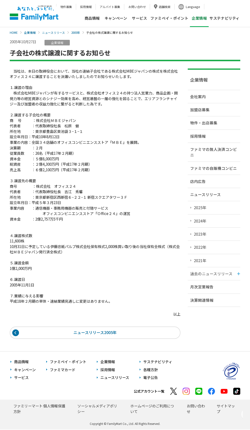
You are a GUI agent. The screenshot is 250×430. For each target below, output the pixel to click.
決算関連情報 (202, 300)
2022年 (200, 247)
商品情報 (92, 18)
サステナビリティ (224, 18)
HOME (14, 32)
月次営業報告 (202, 286)
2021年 (200, 260)
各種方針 (150, 369)
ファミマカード (62, 369)
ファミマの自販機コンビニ (213, 168)
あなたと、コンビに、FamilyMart (34, 14)
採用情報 (86, 7)
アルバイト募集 (110, 7)
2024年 (200, 221)
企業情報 (30, 32)
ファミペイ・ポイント (169, 18)
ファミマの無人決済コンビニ (213, 151)
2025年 (200, 207)
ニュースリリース (53, 32)
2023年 (200, 234)
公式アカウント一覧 (149, 391)
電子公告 (150, 377)
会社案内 (198, 96)
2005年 (75, 32)
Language (193, 6)
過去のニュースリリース (211, 273)
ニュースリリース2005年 (95, 333)
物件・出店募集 (203, 122)
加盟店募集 (200, 109)
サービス (139, 18)
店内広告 (198, 181)
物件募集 (66, 7)
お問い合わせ (137, 7)
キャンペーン (116, 18)
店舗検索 (164, 7)
